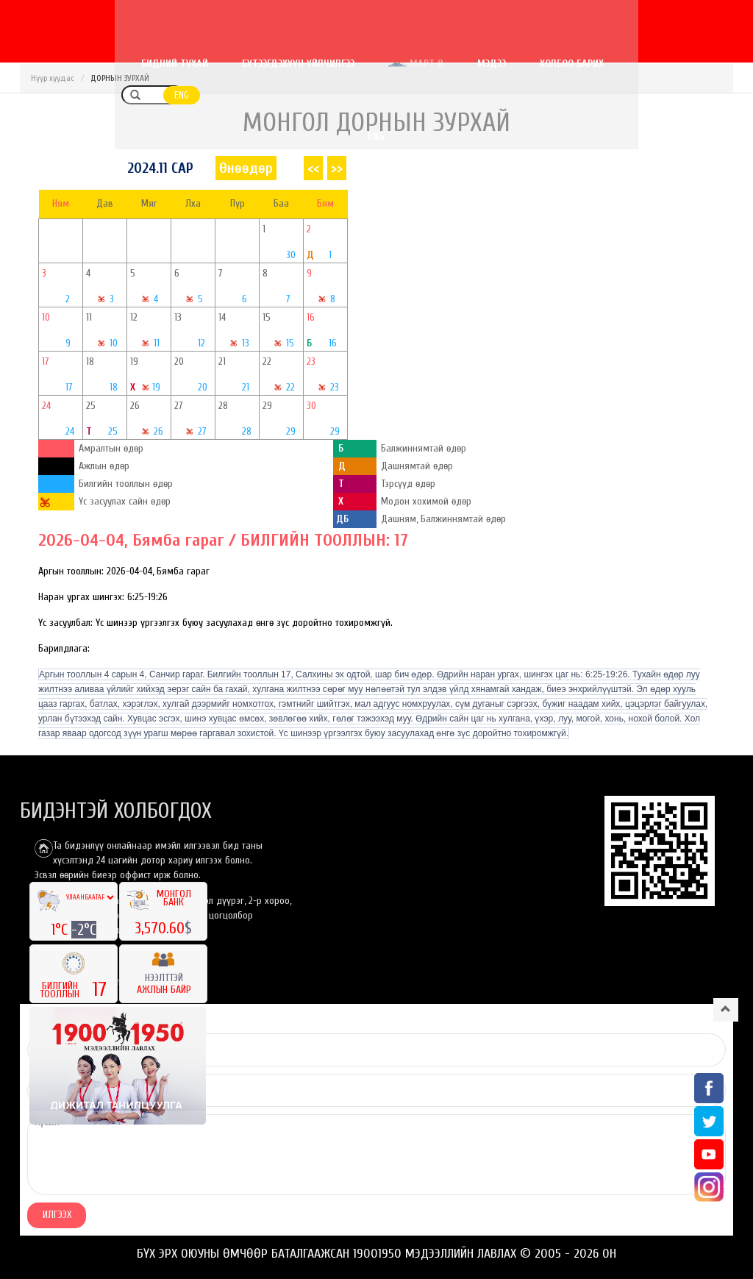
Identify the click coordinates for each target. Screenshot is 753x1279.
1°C (61, 929)
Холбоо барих (609, 63)
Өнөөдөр (246, 168)
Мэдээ (529, 63)
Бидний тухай (212, 63)
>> (337, 168)
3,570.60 (160, 928)
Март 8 (453, 63)
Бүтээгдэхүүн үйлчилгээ (335, 63)
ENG (715, 64)
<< (313, 168)
